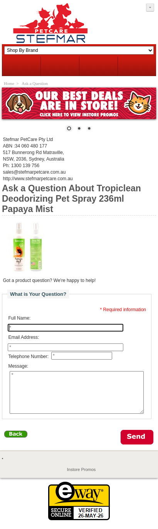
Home (9, 83)
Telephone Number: (28, 356)
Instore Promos (81, 477)
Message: (18, 366)
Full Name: (19, 318)
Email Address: (23, 337)
